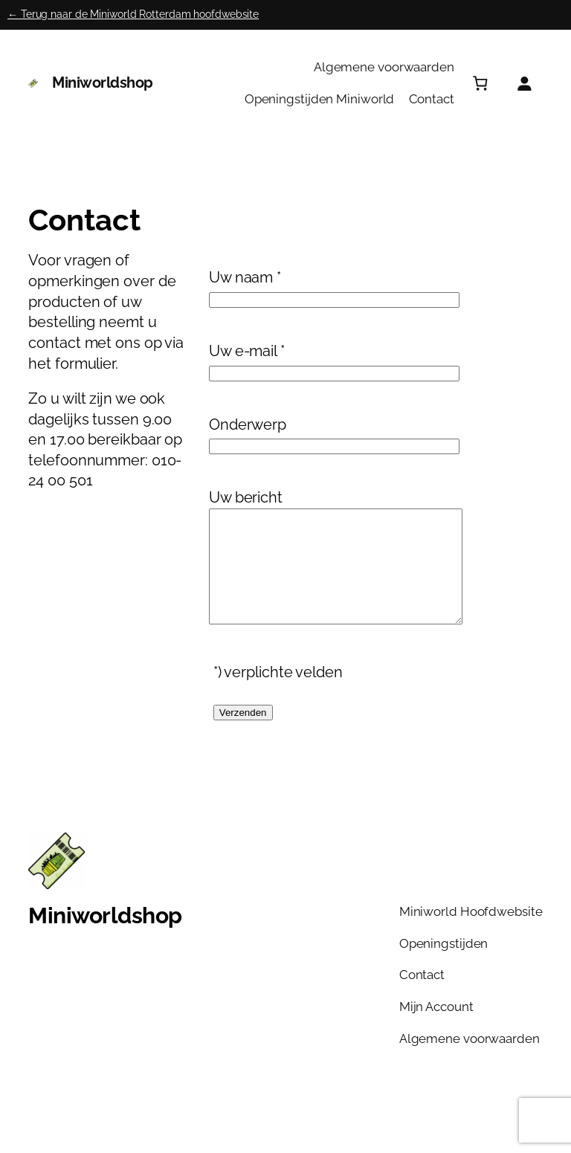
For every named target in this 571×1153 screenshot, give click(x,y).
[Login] (524, 83)
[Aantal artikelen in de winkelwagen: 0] (480, 83)
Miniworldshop (102, 82)
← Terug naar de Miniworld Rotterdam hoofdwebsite (133, 14)
